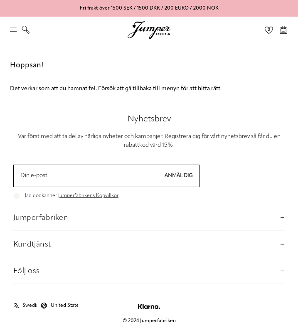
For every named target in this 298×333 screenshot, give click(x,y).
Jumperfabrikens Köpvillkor (88, 195)
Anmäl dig (179, 175)
